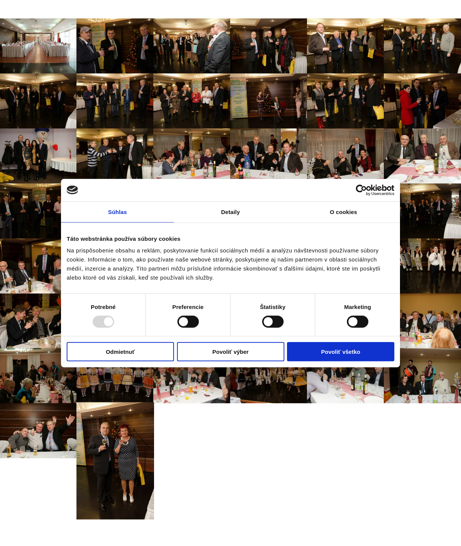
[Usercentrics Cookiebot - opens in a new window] (361, 190)
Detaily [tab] (230, 211)
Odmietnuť (120, 352)
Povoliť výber (230, 352)
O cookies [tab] (343, 211)
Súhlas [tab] (117, 211)
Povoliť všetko (340, 352)
